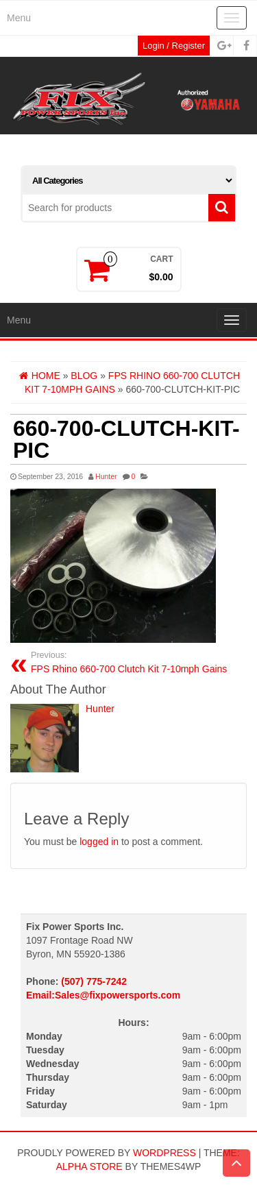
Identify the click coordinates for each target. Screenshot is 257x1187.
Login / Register (174, 45)
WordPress (164, 1152)
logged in (99, 841)
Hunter (106, 476)
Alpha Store (89, 1166)
